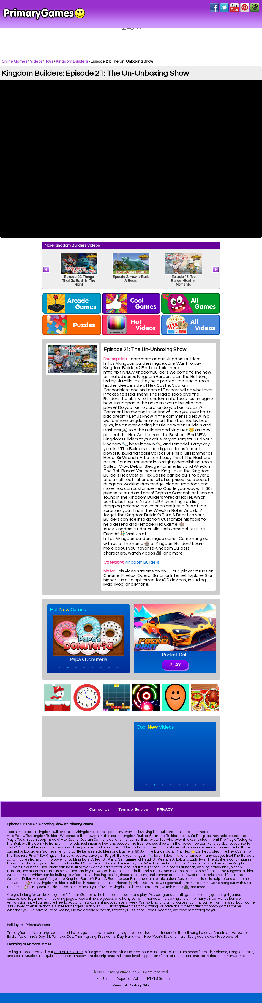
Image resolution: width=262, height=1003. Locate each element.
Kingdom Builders (72, 61)
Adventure (44, 910)
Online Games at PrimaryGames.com (44, 14)
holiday (76, 933)
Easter (12, 937)
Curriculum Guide (68, 952)
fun (106, 895)
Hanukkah (134, 937)
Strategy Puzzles (126, 910)
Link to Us (99, 979)
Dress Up (152, 910)
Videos (36, 61)
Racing (63, 910)
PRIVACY (165, 810)
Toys (49, 61)
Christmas (222, 933)
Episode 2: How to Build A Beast (131, 279)
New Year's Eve (157, 937)
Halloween (240, 933)
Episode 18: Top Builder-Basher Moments (183, 280)
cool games (165, 895)
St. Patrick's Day (60, 937)
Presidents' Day (111, 937)
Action (105, 910)
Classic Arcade (83, 910)
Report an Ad (127, 979)
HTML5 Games (158, 979)
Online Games (14, 61)
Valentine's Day (32, 937)
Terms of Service (133, 810)
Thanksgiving (85, 937)
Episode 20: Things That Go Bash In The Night (78, 280)
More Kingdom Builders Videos (72, 245)
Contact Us (99, 810)
